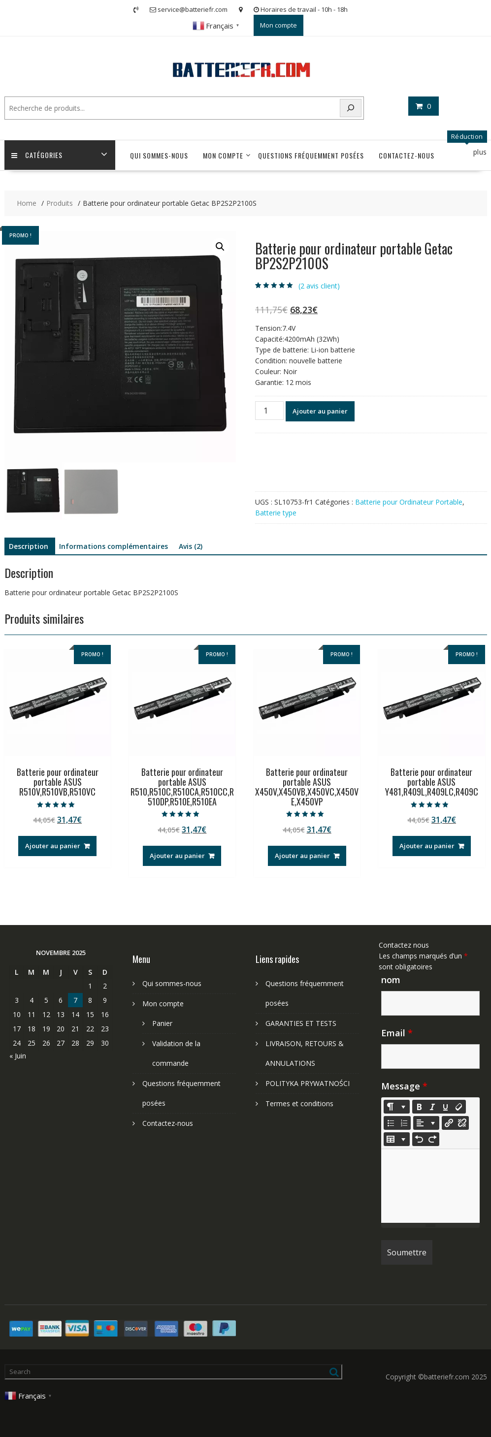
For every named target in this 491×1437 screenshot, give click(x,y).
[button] (220, 246)
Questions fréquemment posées (311, 155)
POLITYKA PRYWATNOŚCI (307, 1083)
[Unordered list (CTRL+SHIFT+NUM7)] (390, 1123)
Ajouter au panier (320, 411)
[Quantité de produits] (269, 410)
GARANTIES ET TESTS (300, 1023)
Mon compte (278, 25)
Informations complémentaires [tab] (113, 546)
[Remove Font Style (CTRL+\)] (459, 1107)
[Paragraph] (426, 1123)
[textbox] (430, 1186)
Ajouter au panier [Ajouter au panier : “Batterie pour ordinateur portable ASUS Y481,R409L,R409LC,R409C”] (427, 845)
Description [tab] (28, 546)
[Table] (397, 1139)
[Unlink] (462, 1123)
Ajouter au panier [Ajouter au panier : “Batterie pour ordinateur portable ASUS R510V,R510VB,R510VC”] (52, 845)
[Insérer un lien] (449, 1123)
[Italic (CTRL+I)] (432, 1107)
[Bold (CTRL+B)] (419, 1107)
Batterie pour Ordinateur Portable (408, 502)
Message (404, 1086)
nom (390, 980)
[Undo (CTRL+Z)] (419, 1139)
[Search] (350, 108)
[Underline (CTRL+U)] (446, 1107)
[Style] (397, 1107)
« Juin (17, 1055)
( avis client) (319, 285)
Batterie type (275, 512)
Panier (162, 1023)
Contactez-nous (406, 155)
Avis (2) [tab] (190, 546)
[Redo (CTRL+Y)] (432, 1139)
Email (397, 1033)
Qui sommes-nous (159, 155)
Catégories (37, 155)
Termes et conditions (299, 1103)
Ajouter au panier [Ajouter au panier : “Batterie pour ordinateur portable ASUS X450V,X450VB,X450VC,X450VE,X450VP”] (302, 855)
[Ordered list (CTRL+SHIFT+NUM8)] (404, 1123)
